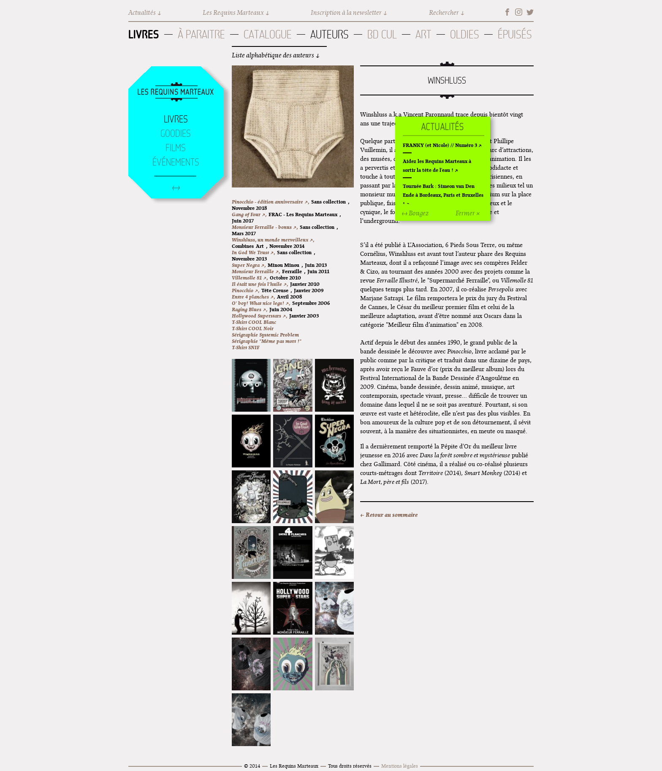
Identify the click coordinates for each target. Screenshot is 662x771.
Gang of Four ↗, (249, 214)
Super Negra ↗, (249, 265)
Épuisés (515, 34)
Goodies (175, 133)
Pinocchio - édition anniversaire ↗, (270, 201)
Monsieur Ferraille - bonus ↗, (265, 227)
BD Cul (382, 34)
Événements (175, 162)
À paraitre (201, 34)
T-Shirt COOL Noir (253, 328)
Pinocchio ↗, (245, 290)
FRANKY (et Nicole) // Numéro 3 (440, 145)
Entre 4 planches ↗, (253, 296)
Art (423, 34)
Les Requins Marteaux (233, 12)
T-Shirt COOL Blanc (254, 322)
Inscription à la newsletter (346, 12)
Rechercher (444, 12)
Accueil (176, 92)
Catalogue (268, 34)
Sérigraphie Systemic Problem (265, 334)
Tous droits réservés (350, 766)
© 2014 (252, 766)
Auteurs (329, 34)
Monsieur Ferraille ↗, (256, 271)
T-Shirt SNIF (246, 347)
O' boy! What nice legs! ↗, (261, 303)
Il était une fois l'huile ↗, (260, 284)
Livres (143, 34)
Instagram (518, 12)
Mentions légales (399, 766)
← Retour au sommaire (389, 515)
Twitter (530, 12)
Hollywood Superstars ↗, (259, 315)
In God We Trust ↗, (253, 252)
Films (176, 147)
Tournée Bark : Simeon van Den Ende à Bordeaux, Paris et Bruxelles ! (443, 195)
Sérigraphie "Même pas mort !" (266, 341)
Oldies (464, 34)
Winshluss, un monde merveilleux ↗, (273, 239)
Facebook (507, 12)
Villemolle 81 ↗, (250, 277)
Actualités (142, 12)
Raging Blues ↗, (249, 309)
